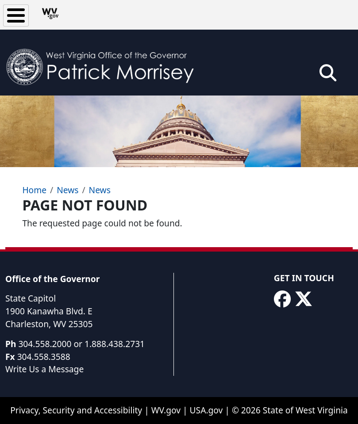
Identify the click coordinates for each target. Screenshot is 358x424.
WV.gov (166, 410)
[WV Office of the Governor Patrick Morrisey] (104, 62)
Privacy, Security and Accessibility (76, 410)
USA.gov (206, 410)
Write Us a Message (44, 369)
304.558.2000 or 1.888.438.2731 (81, 344)
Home (34, 190)
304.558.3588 (43, 357)
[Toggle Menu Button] (16, 15)
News (67, 190)
